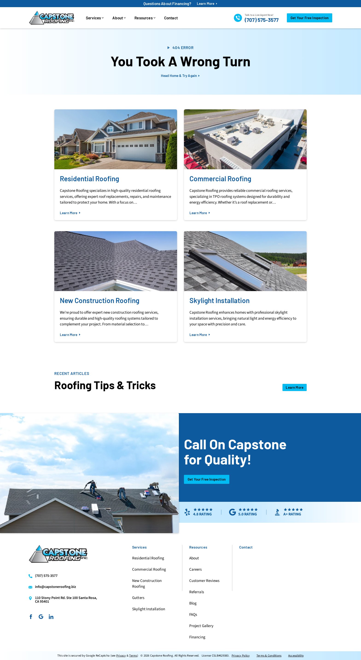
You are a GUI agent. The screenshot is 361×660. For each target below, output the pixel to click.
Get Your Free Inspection (207, 479)
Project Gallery (201, 626)
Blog (193, 603)
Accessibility (296, 656)
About (117, 17)
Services (93, 17)
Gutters (138, 598)
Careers (195, 569)
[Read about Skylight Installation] (245, 286)
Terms (133, 656)
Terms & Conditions (269, 656)
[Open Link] (294, 387)
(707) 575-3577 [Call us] (46, 576)
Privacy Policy (241, 656)
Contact (171, 17)
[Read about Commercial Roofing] (245, 164)
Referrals (196, 592)
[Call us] (256, 18)
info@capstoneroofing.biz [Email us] (55, 587)
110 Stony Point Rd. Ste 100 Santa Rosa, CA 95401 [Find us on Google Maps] (66, 599)
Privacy (121, 656)
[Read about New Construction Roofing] (115, 286)
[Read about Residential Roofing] (115, 164)
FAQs (193, 614)
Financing (197, 637)
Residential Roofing (148, 558)
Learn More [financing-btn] (206, 3)
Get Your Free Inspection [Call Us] (310, 18)
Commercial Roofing (149, 569)
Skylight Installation (148, 609)
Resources (143, 17)
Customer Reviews (204, 581)
